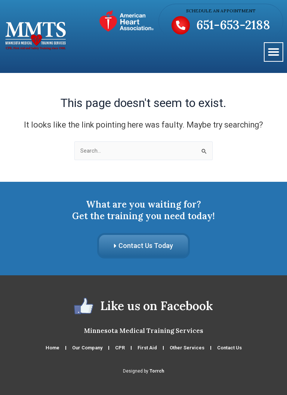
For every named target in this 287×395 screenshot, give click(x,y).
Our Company (87, 347)
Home (52, 347)
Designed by (143, 371)
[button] (273, 52)
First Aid (147, 347)
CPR (120, 347)
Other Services (187, 347)
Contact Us (229, 347)
